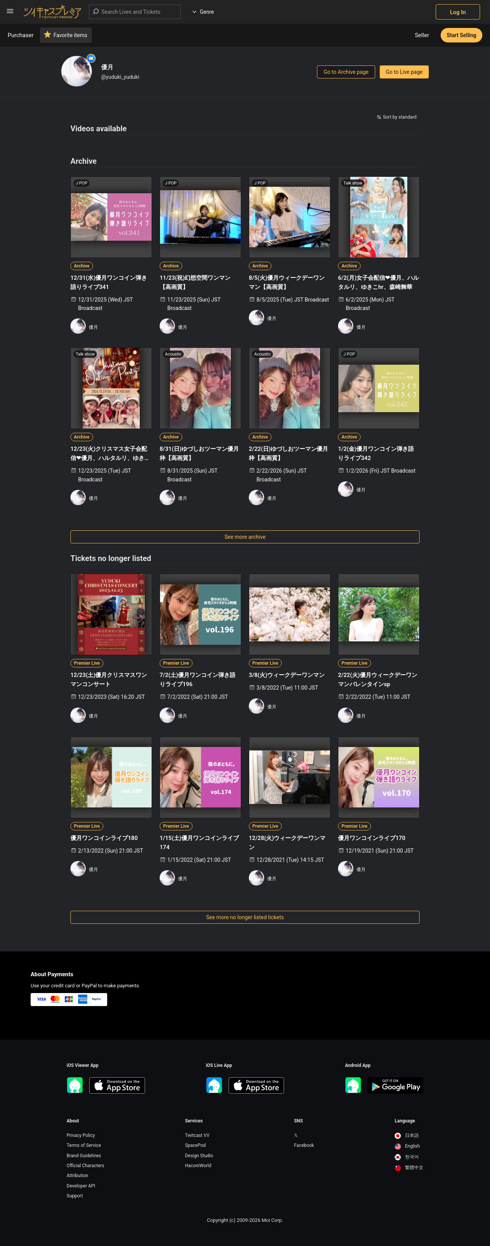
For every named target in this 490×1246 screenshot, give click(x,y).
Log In (458, 12)
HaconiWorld (198, 1165)
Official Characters (85, 1165)
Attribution (77, 1175)
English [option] (407, 1146)
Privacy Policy (81, 1135)
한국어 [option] (407, 1157)
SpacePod (195, 1145)
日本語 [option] (407, 1135)
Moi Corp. (272, 1220)
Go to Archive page (345, 72)
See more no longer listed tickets (245, 917)
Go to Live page (404, 72)
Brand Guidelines (84, 1155)
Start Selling (461, 35)
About (73, 1121)
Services (194, 1121)
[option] (409, 1136)
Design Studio (199, 1155)
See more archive (244, 537)
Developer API (81, 1186)
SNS (298, 1121)
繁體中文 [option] (409, 1167)
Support (75, 1196)
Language (405, 1121)
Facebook (304, 1145)
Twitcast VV (197, 1135)
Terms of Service (84, 1145)
